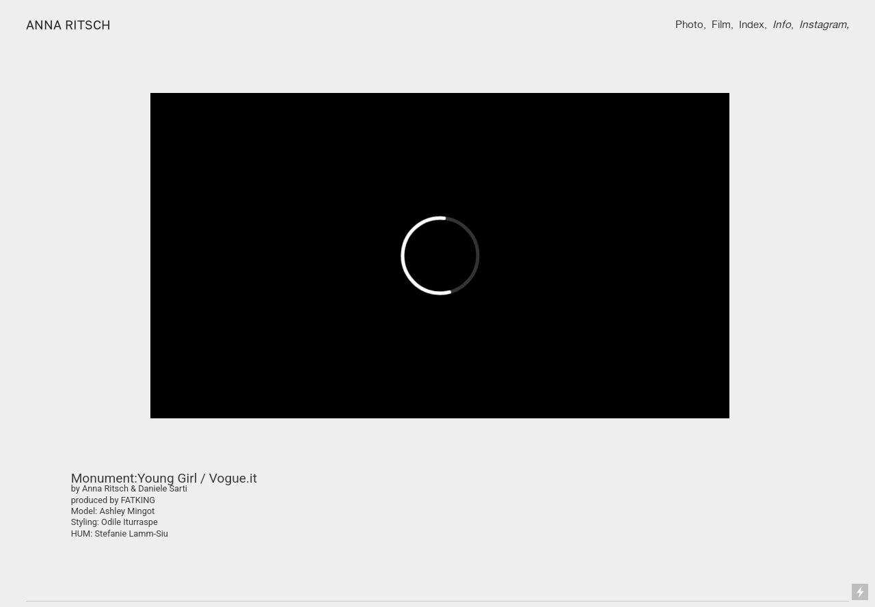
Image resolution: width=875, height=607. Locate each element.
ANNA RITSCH (68, 24)
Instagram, (824, 24)
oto (695, 24)
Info (781, 24)
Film (721, 24)
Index (751, 24)
